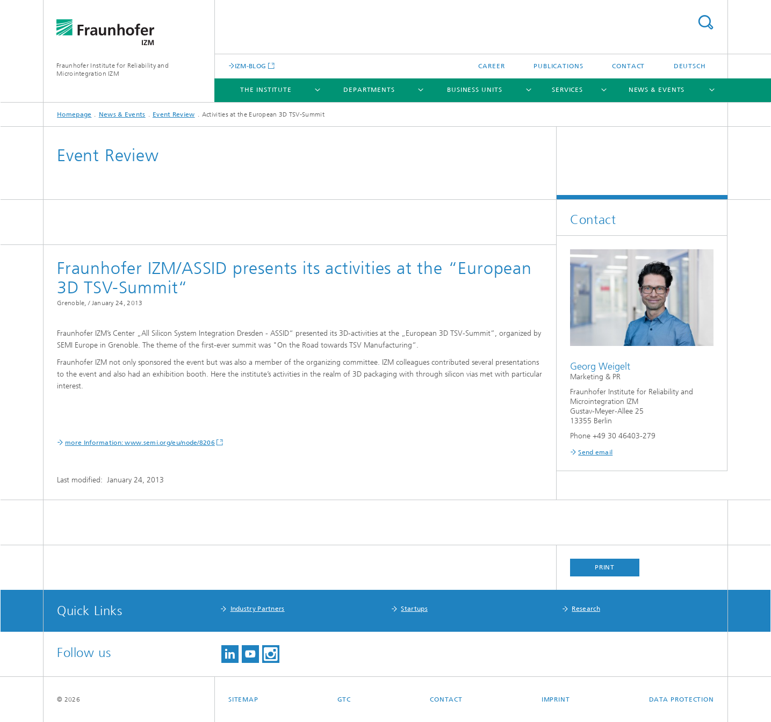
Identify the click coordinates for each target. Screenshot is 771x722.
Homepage (74, 114)
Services (567, 89)
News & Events (657, 89)
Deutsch (690, 66)
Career (491, 66)
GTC (344, 699)
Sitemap (243, 699)
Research (586, 608)
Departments (369, 89)
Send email (595, 452)
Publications (558, 66)
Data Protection (682, 699)
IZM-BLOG (250, 65)
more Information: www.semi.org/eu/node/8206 (140, 442)
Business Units (474, 89)
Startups (414, 608)
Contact (628, 66)
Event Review (174, 114)
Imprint (556, 699)
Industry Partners (257, 608)
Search (705, 22)
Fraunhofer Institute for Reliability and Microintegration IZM (112, 69)
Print (605, 567)
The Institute (266, 89)
